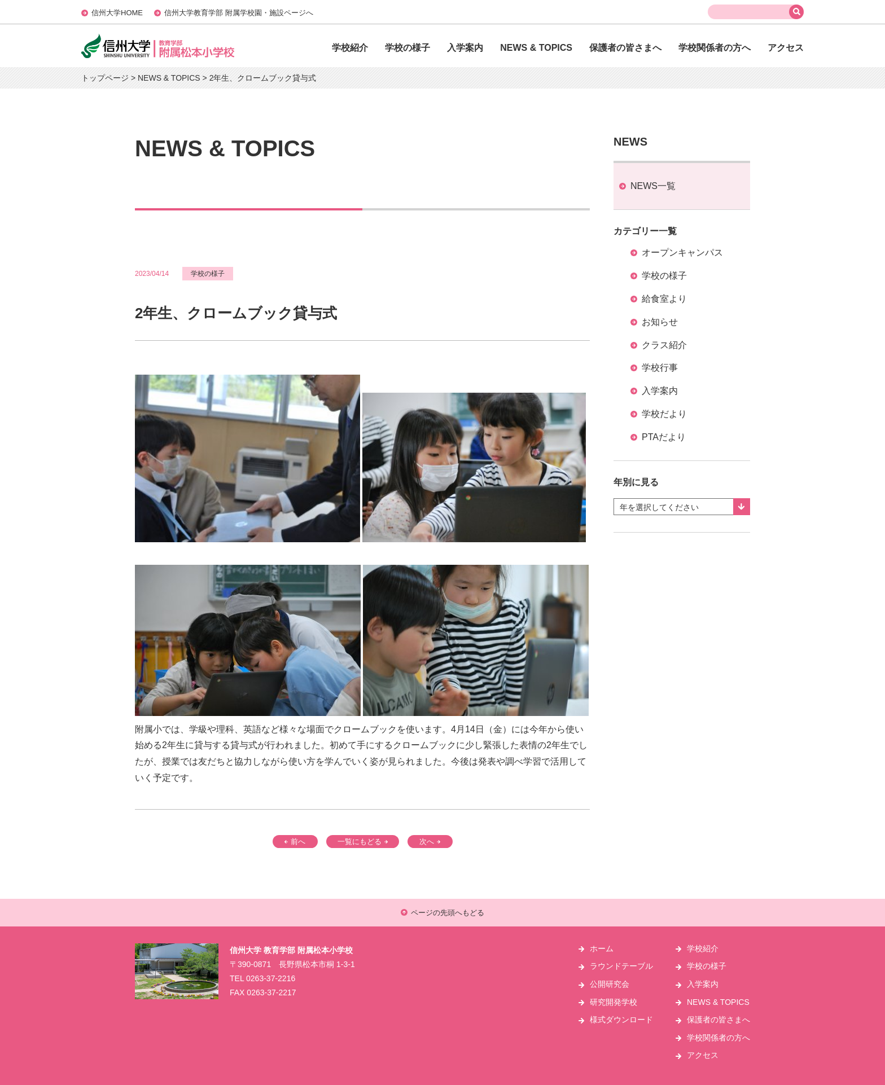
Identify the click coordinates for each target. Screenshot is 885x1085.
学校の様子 (407, 47)
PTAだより (664, 437)
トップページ (105, 77)
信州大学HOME (117, 12)
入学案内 (465, 47)
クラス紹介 (664, 345)
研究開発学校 (613, 1002)
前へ (294, 841)
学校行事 (660, 367)
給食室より (664, 299)
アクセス (786, 47)
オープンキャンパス (682, 252)
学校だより (664, 414)
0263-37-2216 (270, 978)
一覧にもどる (363, 841)
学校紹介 (350, 47)
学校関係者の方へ (714, 47)
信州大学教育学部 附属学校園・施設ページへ (238, 12)
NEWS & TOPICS (536, 47)
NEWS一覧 (653, 186)
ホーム (602, 948)
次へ (429, 841)
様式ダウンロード (621, 1019)
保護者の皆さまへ (625, 47)
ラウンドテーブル (621, 965)
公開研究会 (609, 984)
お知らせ (660, 322)
